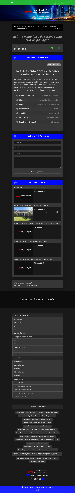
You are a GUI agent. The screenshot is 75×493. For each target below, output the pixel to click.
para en (37, 423)
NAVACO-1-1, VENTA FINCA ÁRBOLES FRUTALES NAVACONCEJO (36, 224)
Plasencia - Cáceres (34, 26)
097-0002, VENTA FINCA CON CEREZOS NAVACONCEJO (33, 259)
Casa (15, 344)
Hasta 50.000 (18, 383)
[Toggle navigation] (61, 3)
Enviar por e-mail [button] (37, 172)
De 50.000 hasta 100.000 (22, 386)
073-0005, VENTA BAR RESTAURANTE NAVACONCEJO (32, 241)
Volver (58, 29)
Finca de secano (19, 351)
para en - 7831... (35, 454)
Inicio (17, 26)
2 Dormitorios (19, 365)
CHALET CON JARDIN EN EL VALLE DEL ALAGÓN (31, 206)
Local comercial (19, 347)
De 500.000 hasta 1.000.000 (23, 393)
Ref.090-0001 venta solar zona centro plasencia (31, 188)
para (48, 416)
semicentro (18, 319)
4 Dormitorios (19, 372)
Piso (15, 340)
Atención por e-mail (37, 475)
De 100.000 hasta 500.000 (23, 390)
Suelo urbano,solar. (50, 26)
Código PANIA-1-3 (22, 29)
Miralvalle (17, 322)
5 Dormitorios (19, 375)
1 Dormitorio (18, 362)
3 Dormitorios (19, 368)
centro (16, 326)
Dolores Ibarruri (19, 333)
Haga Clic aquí (19, 285)
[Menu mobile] (12, 2)
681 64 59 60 (44, 16)
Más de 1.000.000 (20, 397)
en (26, 412)
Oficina (16, 354)
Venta (24, 26)
